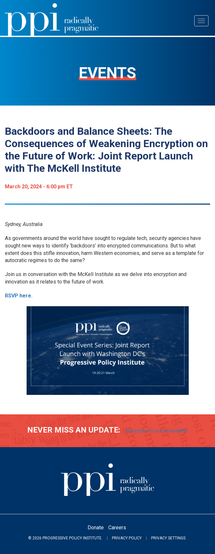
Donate (96, 527)
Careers (117, 527)
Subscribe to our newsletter (156, 431)
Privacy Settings (168, 538)
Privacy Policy (127, 538)
